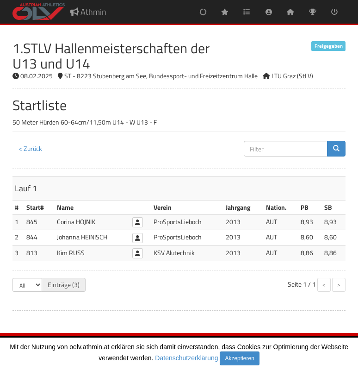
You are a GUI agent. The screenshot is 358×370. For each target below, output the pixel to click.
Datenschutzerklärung (186, 358)
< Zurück (30, 148)
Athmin (88, 12)
